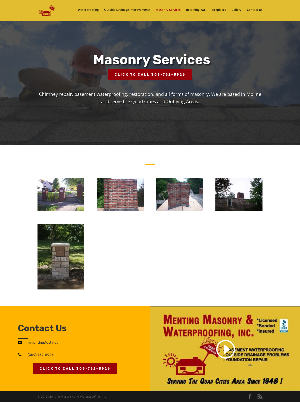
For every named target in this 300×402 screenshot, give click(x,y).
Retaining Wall (196, 11)
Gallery (236, 11)
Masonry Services (168, 11)
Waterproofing (88, 11)
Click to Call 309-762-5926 (150, 74)
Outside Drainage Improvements (127, 11)
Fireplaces (219, 11)
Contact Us (254, 11)
